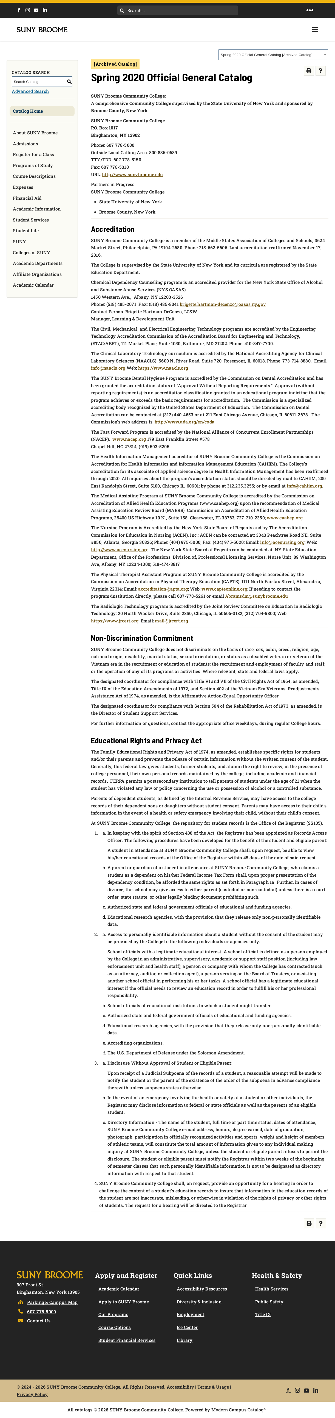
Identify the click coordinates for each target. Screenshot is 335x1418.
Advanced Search (30, 91)
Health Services (272, 1289)
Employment (190, 1314)
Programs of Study (33, 165)
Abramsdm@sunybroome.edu (256, 596)
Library (185, 1340)
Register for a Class (33, 154)
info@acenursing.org (282, 542)
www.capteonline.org (224, 589)
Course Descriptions (34, 176)
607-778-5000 (41, 1311)
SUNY (19, 241)
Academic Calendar (33, 285)
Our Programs (113, 1314)
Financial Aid (27, 198)
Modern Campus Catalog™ (238, 1410)
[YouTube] (36, 10)
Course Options (114, 1327)
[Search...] (177, 10)
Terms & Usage (213, 1387)
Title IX (263, 1314)
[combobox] (273, 54)
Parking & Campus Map (52, 1302)
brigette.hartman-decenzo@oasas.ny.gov (223, 304)
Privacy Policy (32, 1394)
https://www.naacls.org (163, 368)
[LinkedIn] (45, 10)
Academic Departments (38, 263)
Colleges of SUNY (31, 252)
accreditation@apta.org (163, 589)
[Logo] (50, 1270)
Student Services (31, 220)
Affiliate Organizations (37, 274)
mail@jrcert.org (171, 621)
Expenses (23, 187)
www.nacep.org (129, 439)
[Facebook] (19, 10)
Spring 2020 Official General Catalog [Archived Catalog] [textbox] (267, 55)
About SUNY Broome (35, 132)
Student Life (26, 230)
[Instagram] (27, 10)
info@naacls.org (108, 368)
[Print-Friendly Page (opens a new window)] (309, 71)
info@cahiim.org (304, 486)
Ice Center (187, 1327)
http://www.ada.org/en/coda (184, 422)
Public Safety (269, 1302)
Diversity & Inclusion (199, 1302)
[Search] (122, 10)
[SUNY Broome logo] (42, 29)
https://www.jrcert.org (114, 621)
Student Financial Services (126, 1340)
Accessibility (180, 1387)
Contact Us (38, 1320)
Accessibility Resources (202, 1289)
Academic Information (37, 209)
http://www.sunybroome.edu (132, 174)
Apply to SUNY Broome (123, 1302)
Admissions (25, 143)
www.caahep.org (285, 517)
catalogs (84, 1410)
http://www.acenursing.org (120, 549)
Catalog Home (28, 111)
